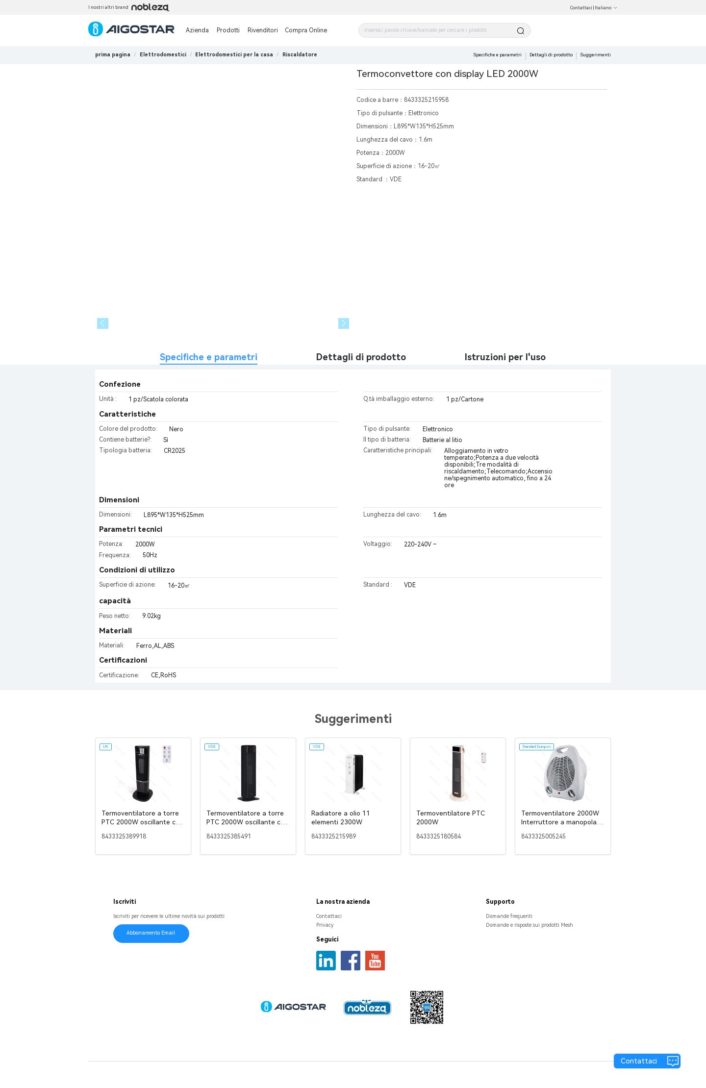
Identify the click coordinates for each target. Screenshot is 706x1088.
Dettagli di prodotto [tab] (361, 357)
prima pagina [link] (112, 54)
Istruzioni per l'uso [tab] (505, 357)
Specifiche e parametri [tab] (208, 357)
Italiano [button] (606, 7)
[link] (163, 54)
